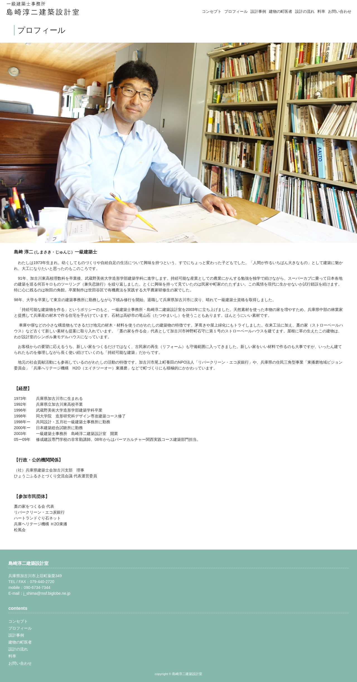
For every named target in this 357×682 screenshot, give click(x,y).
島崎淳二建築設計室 (28, 563)
